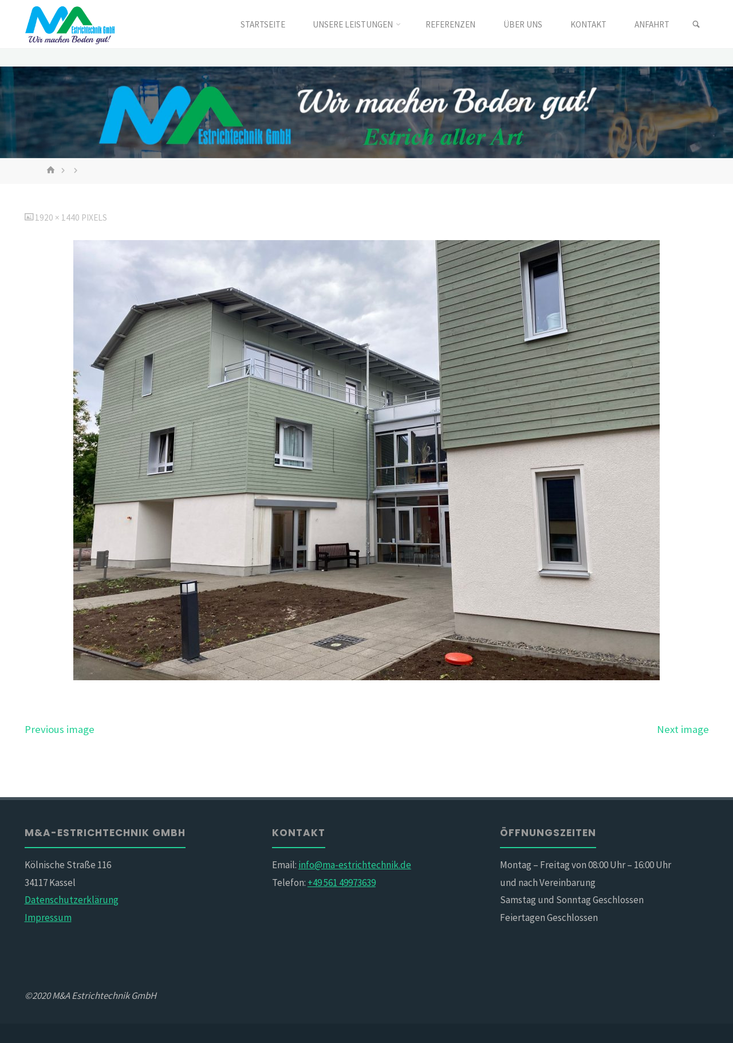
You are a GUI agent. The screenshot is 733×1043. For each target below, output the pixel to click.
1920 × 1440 (58, 217)
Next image (683, 729)
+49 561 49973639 (342, 882)
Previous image (59, 729)
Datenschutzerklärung (72, 899)
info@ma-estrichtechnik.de (354, 864)
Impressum (48, 917)
